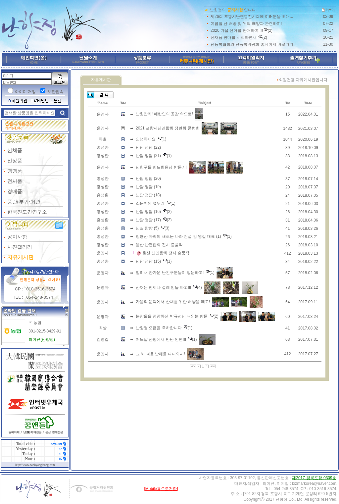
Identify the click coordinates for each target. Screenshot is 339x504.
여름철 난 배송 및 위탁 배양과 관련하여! (246, 23)
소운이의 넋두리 (150, 203)
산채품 (14, 150)
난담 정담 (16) (148, 211)
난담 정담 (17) (148, 220)
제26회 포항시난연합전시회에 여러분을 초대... (252, 16)
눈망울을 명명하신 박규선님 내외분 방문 (172, 316)
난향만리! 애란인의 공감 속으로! (164, 114)
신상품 (14, 160)
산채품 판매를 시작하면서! (234, 37)
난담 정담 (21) (148, 155)
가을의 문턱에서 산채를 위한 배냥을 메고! (173, 301)
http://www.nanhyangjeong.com (35, 465)
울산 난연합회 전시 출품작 (159, 244)
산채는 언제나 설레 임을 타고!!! (163, 287)
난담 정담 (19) (148, 186)
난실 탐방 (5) (147, 228)
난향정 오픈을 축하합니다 (159, 328)
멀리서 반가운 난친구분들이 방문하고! (170, 272)
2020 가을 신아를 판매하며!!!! (237, 30)
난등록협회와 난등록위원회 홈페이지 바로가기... (254, 44)
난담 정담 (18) (148, 195)
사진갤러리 (19, 247)
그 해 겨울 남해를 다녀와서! (160, 353)
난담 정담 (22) (148, 147)
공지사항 (17, 236)
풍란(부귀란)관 (23, 201)
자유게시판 (20, 257)
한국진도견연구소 (27, 212)
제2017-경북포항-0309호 (314, 478)
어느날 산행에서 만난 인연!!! (161, 339)
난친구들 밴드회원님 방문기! (161, 167)
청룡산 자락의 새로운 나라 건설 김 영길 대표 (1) (178, 236)
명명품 (14, 171)
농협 (37, 322)
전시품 (14, 181)
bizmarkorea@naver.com (314, 483)
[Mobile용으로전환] (161, 488)
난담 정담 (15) (148, 261)
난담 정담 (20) (148, 178)
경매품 (14, 191)
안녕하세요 (146, 139)
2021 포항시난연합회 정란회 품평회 (168, 128)
